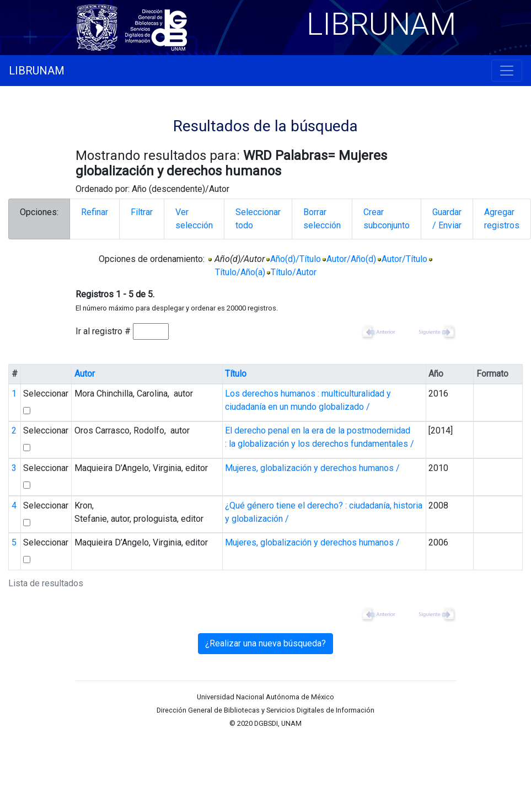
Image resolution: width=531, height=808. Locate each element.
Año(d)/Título (295, 259)
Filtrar (142, 212)
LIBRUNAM (37, 70)
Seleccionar (45, 393)
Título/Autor (294, 272)
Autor (84, 373)
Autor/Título (404, 259)
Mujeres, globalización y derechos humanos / (312, 468)
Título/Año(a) (240, 272)
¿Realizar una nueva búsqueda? (265, 643)
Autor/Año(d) (351, 259)
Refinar (94, 212)
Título (235, 373)
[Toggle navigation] (506, 71)
